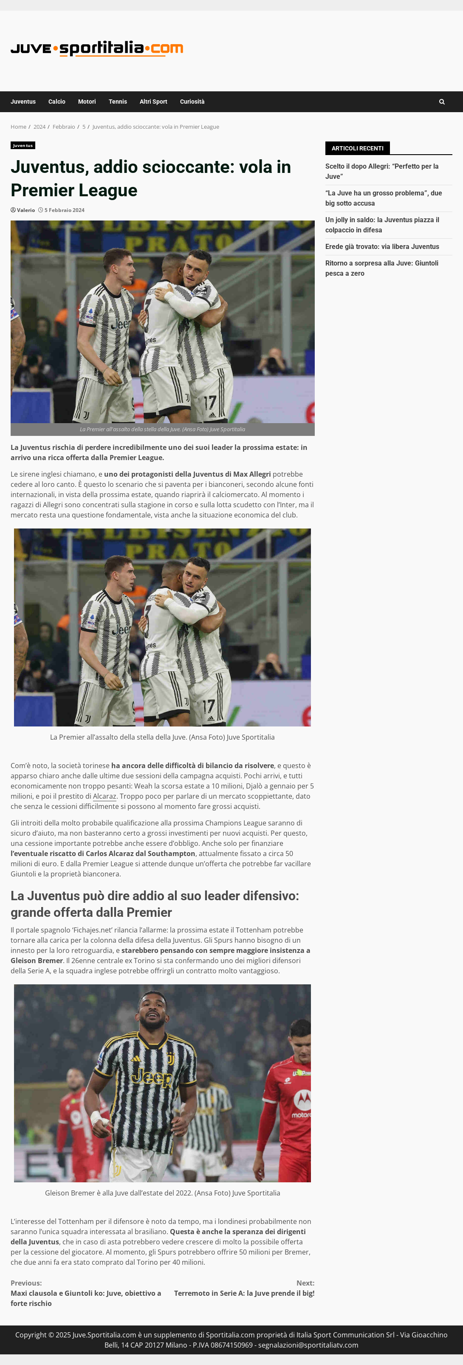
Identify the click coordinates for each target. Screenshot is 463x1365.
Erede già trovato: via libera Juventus (382, 247)
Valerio (26, 210)
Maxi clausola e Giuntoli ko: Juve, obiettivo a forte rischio (87, 1293)
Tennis (118, 101)
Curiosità (192, 101)
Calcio (56, 101)
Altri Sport (153, 101)
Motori (87, 101)
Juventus (23, 101)
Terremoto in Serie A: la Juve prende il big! (239, 1288)
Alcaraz (104, 796)
